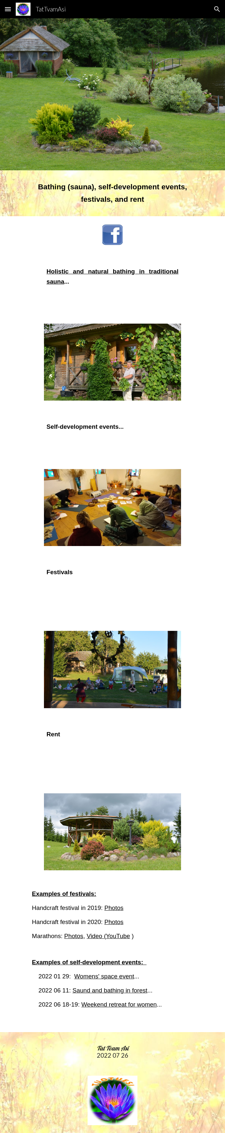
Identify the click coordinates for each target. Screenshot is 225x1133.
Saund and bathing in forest (109, 990)
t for (131, 1004)
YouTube (118, 936)
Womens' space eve (101, 976)
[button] (8, 9)
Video (95, 936)
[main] (112, 193)
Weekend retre (101, 1004)
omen (149, 1004)
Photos (113, 907)
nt (131, 976)
